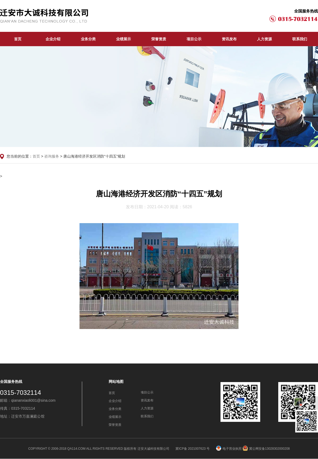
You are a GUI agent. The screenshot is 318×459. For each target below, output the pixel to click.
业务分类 (88, 39)
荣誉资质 (158, 39)
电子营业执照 (229, 449)
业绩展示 (123, 39)
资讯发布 (229, 39)
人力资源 (264, 39)
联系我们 (299, 39)
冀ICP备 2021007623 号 (193, 449)
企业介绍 (53, 39)
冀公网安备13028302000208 (266, 449)
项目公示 (194, 39)
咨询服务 (51, 156)
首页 (17, 39)
